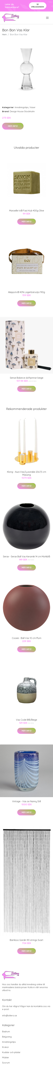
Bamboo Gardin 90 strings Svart (26, 940)
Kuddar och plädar (11, 1052)
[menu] (47, 18)
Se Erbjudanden (37, 5)
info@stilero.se (9, 1015)
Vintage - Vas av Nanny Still (26, 801)
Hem (4, 34)
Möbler (5, 1057)
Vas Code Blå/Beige (26, 719)
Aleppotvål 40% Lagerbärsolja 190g (26, 292)
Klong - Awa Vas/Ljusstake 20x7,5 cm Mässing (26, 473)
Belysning (7, 1036)
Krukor (5, 1047)
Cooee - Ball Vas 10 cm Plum (26, 638)
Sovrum (6, 1062)
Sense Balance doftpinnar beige (26, 377)
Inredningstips (22, 107)
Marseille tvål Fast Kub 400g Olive (26, 210)
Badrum (6, 1031)
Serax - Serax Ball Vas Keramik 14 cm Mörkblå (26, 556)
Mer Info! (13, 126)
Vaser (32, 107)
